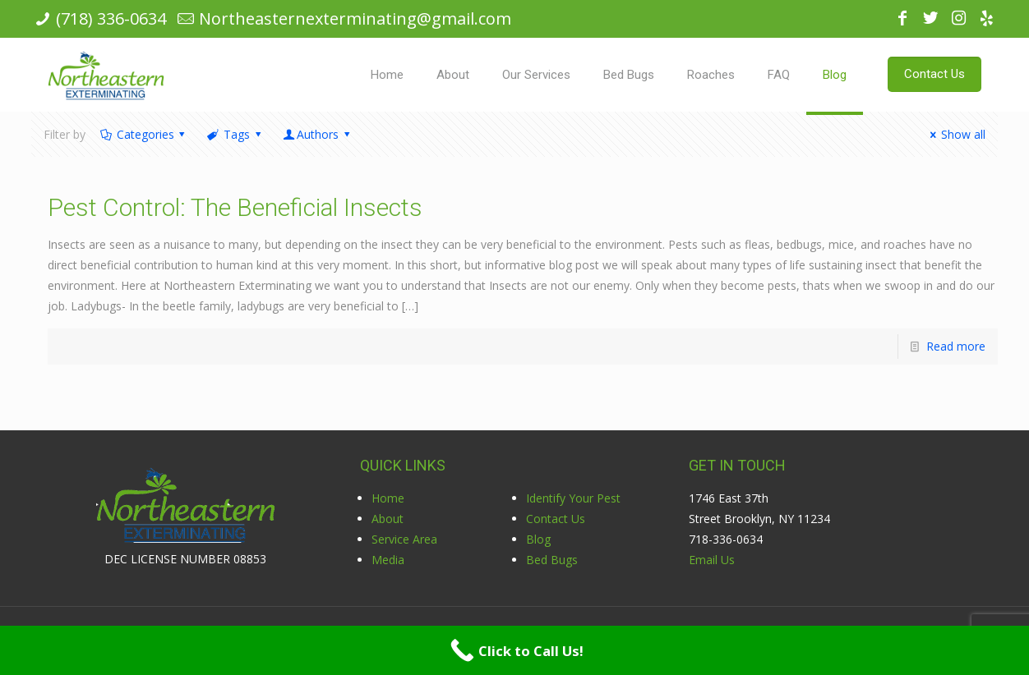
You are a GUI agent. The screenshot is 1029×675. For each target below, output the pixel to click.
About (387, 518)
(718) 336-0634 (111, 18)
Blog (538, 539)
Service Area (404, 539)
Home (387, 498)
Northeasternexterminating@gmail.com (355, 18)
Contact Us (555, 518)
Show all (955, 134)
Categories (144, 134)
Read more (955, 346)
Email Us (712, 559)
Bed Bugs (552, 559)
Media (387, 559)
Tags (235, 134)
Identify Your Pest (573, 498)
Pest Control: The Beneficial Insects (235, 207)
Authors (317, 134)
